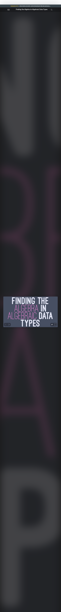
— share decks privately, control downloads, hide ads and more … (30, 6)
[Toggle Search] (51, 9)
